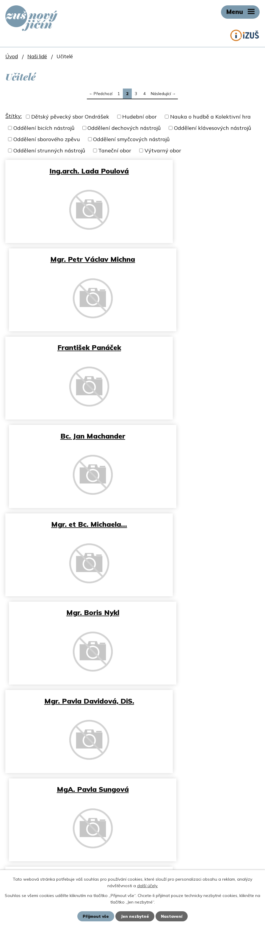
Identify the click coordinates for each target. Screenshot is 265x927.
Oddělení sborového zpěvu (46, 139)
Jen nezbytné (134, 916)
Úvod (11, 56)
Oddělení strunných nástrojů (49, 150)
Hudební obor (139, 116)
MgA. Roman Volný (68, 524)
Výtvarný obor (163, 150)
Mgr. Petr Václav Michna (197, 170)
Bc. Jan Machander (197, 259)
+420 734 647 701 (57, 861)
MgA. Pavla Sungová (197, 435)
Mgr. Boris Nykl (197, 347)
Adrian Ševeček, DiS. (197, 524)
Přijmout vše (94, 916)
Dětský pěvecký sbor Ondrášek (70, 116)
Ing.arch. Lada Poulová (67, 170)
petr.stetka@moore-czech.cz (64, 853)
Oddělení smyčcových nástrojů (131, 139)
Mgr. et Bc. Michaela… (68, 347)
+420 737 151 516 (82, 715)
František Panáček (67, 259)
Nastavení (172, 916)
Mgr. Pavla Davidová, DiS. (67, 435)
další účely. (147, 885)
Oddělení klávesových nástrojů (212, 127)
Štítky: (13, 116)
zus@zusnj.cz (33, 730)
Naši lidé (37, 56)
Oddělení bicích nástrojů (43, 127)
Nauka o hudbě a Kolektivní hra (210, 116)
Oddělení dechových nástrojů (124, 127)
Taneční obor (114, 150)
